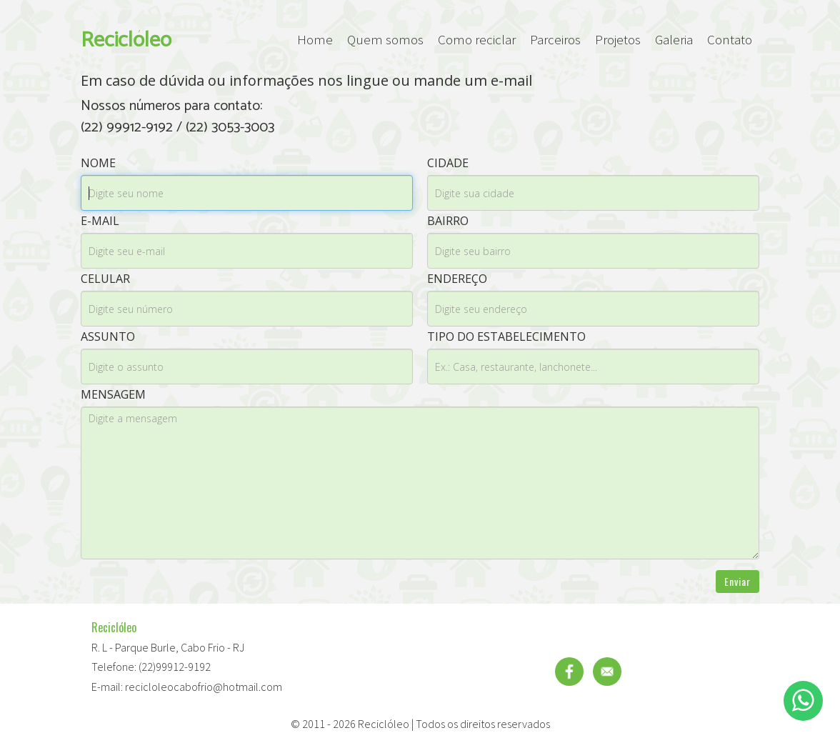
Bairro (448, 221)
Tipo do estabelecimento (506, 336)
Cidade (448, 163)
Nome (98, 163)
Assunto (108, 336)
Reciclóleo (126, 40)
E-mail (100, 221)
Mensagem (113, 394)
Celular (105, 278)
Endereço (457, 278)
